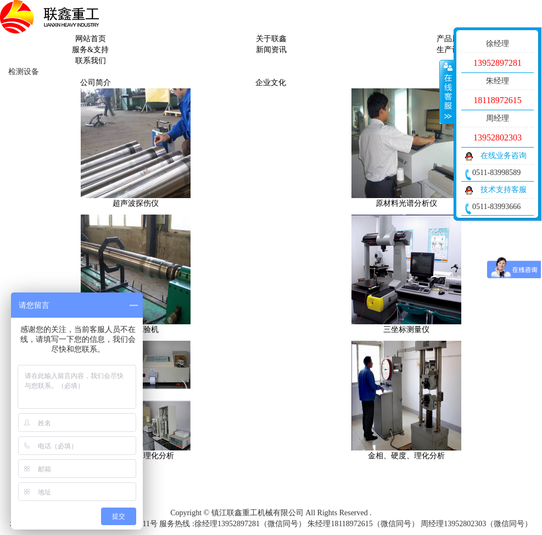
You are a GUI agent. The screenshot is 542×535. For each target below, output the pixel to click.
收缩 (447, 91)
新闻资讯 (271, 50)
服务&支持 (90, 50)
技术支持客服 (503, 189)
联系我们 (90, 61)
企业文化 (270, 82)
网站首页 (90, 39)
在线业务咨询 (503, 155)
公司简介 (95, 82)
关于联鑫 (271, 39)
